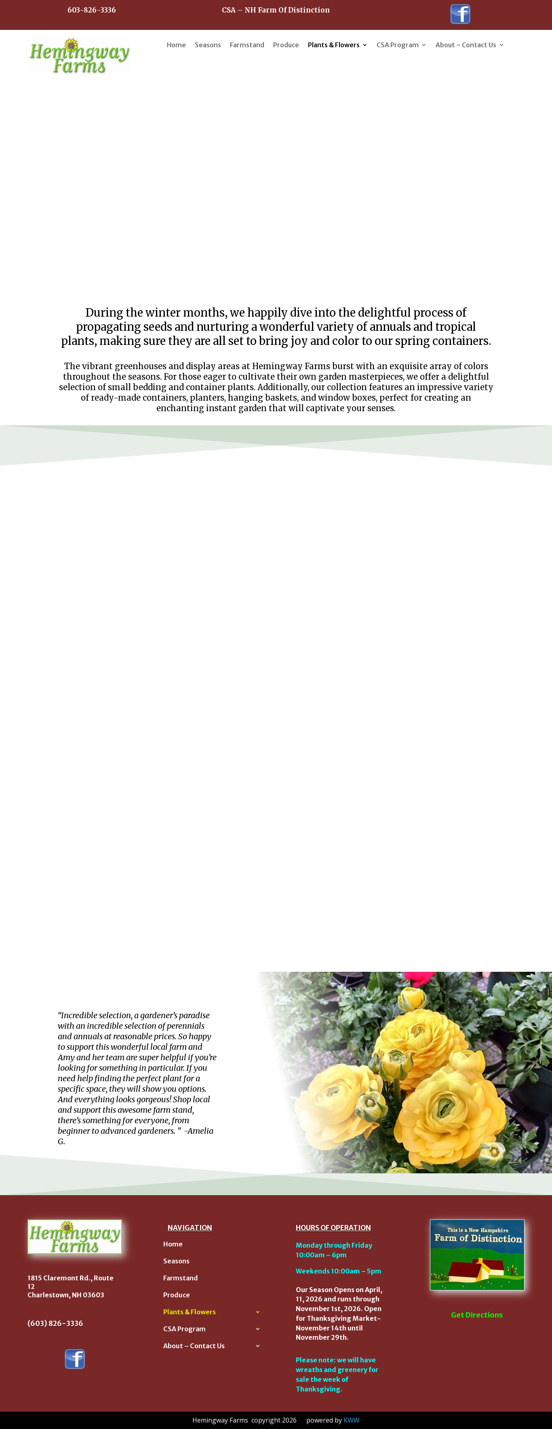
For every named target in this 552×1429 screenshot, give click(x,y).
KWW (351, 1420)
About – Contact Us (466, 45)
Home (176, 45)
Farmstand (247, 45)
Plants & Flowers (334, 45)
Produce (286, 45)
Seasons (208, 45)
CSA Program (398, 45)
